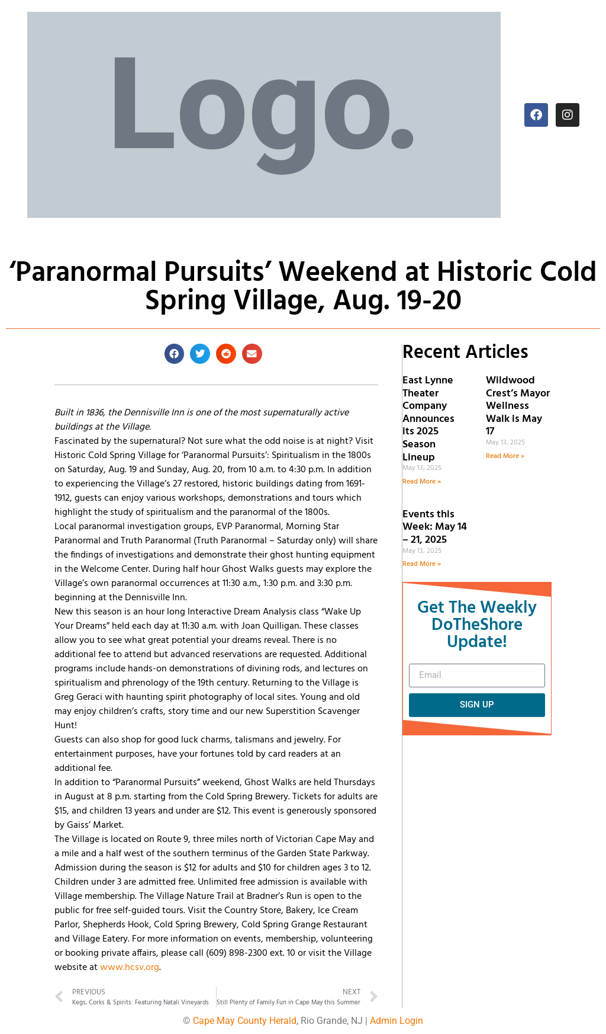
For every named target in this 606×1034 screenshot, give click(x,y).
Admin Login (396, 1020)
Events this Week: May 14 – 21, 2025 (434, 527)
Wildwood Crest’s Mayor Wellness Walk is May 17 (518, 406)
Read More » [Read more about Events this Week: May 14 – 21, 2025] (421, 564)
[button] (175, 354)
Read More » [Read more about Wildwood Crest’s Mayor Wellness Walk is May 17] (505, 456)
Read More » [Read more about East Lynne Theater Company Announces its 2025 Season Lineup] (421, 482)
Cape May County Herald (244, 1020)
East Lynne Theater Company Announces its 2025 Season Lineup (428, 419)
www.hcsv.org (129, 967)
